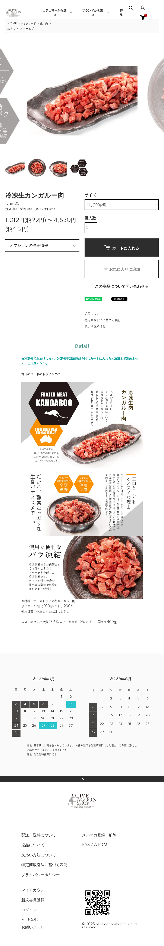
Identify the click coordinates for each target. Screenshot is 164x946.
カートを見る (30, 919)
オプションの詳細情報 (29, 245)
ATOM (100, 845)
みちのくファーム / (20, 29)
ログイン (29, 910)
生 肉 (44, 23)
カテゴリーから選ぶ (54, 13)
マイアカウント (34, 890)
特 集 (123, 13)
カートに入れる (121, 247)
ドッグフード (28, 23)
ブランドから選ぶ (92, 13)
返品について (93, 314)
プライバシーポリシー (40, 875)
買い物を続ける (95, 326)
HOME (12, 23)
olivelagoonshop (109, 924)
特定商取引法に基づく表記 (102, 320)
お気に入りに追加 (122, 269)
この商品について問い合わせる (122, 287)
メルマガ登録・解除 (99, 835)
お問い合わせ (32, 927)
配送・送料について (38, 835)
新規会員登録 (32, 900)
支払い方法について (38, 855)
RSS (86, 845)
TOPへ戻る (82, 779)
